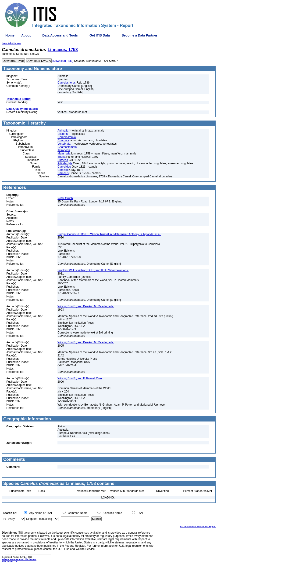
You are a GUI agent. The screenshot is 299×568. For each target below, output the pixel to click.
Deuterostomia (66, 137)
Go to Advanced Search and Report (198, 526)
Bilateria (62, 134)
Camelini (62, 170)
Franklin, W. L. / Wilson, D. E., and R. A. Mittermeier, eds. (92, 270)
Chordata (63, 140)
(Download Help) (62, 60)
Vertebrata (63, 143)
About (26, 35)
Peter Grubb (65, 198)
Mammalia (63, 153)
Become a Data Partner (139, 35)
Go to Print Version (11, 43)
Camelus (62, 173)
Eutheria (62, 160)
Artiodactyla (64, 163)
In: (4, 518)
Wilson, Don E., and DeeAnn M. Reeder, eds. (85, 306)
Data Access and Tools (60, 35)
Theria (61, 156)
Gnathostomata (67, 147)
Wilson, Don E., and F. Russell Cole (79, 378)
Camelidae (64, 166)
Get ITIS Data (99, 35)
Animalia (62, 130)
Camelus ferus (66, 82)
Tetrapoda (63, 150)
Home (9, 35)
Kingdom (31, 518)
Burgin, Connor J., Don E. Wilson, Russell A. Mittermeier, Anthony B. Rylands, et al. (109, 234)
